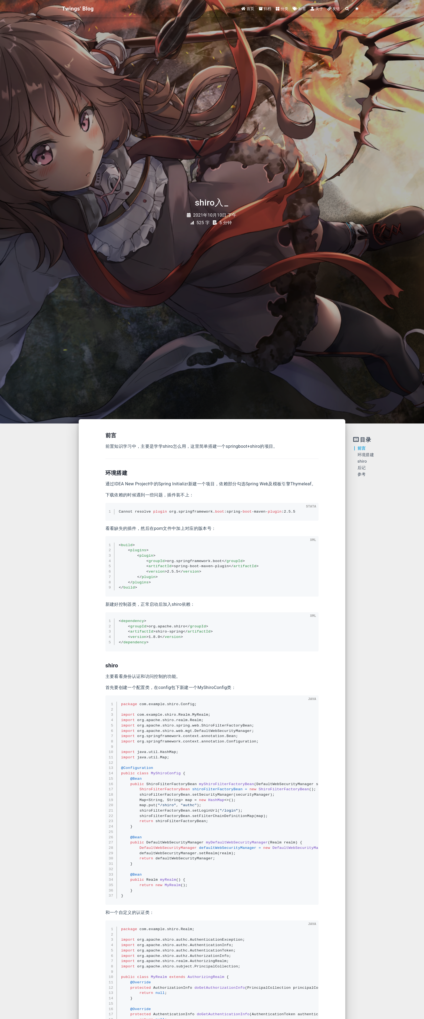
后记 (361, 467)
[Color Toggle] (357, 9)
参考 (361, 474)
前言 (361, 448)
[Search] (347, 9)
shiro (362, 461)
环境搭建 (365, 454)
